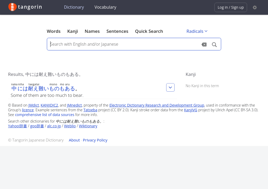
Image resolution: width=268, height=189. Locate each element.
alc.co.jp (54, 125)
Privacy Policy (95, 140)
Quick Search (149, 31)
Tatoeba (90, 109)
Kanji (72, 31)
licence (28, 109)
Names (92, 31)
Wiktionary (88, 125)
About (74, 140)
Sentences (118, 31)
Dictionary (74, 7)
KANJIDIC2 (49, 105)
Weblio (70, 125)
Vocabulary (105, 7)
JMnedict (74, 105)
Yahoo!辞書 (17, 125)
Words (54, 31)
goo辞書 (37, 125)
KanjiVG (190, 109)
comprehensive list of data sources (44, 114)
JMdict (34, 105)
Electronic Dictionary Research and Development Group (156, 105)
